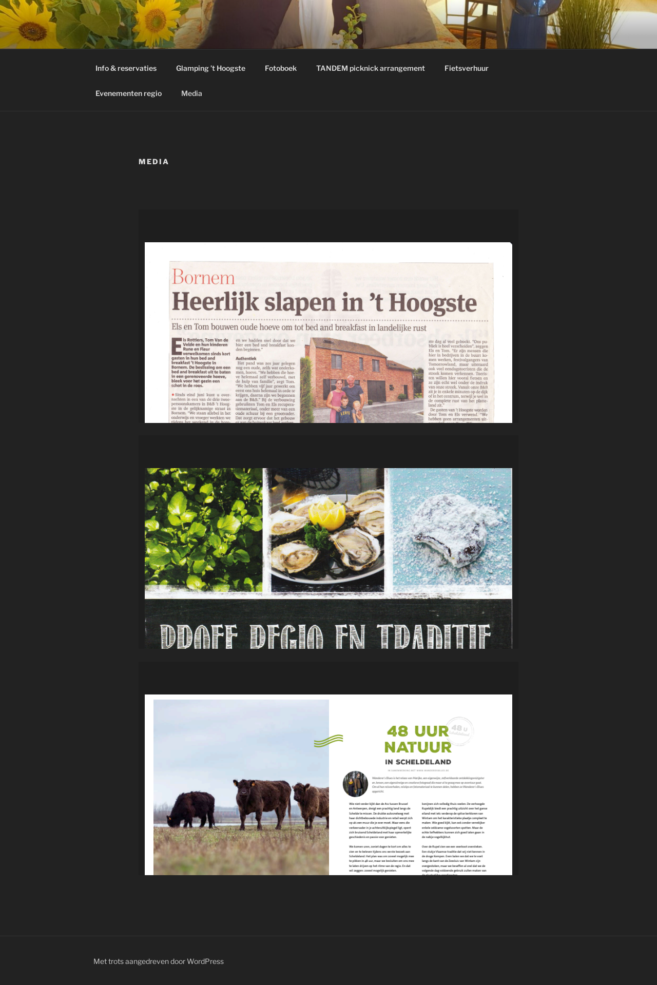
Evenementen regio (128, 93)
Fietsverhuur (467, 68)
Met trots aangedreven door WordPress (158, 961)
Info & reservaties (126, 68)
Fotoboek (281, 68)
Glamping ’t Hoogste (210, 68)
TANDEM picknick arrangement (370, 68)
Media (191, 93)
